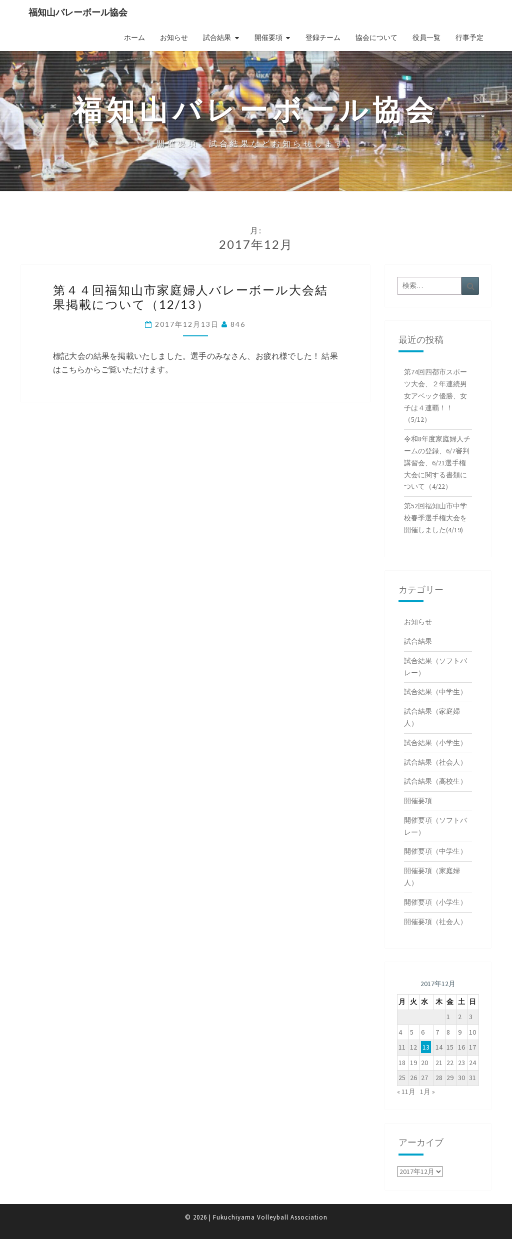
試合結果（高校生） (435, 781)
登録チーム (323, 37)
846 (238, 324)
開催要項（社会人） (435, 921)
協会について (377, 37)
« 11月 (406, 1091)
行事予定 (470, 37)
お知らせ (174, 37)
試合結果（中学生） (435, 691)
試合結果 (217, 37)
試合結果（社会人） (435, 762)
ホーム (134, 37)
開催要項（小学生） (435, 902)
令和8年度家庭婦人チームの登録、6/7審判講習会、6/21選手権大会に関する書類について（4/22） (437, 462)
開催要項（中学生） (435, 851)
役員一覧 (426, 37)
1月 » (427, 1091)
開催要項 (268, 37)
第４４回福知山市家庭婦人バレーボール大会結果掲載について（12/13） (190, 296)
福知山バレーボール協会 (78, 12)
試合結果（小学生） (435, 742)
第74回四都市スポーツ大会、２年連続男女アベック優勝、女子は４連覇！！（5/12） (435, 395)
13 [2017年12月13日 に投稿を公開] (426, 1047)
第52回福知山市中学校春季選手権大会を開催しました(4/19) (435, 517)
